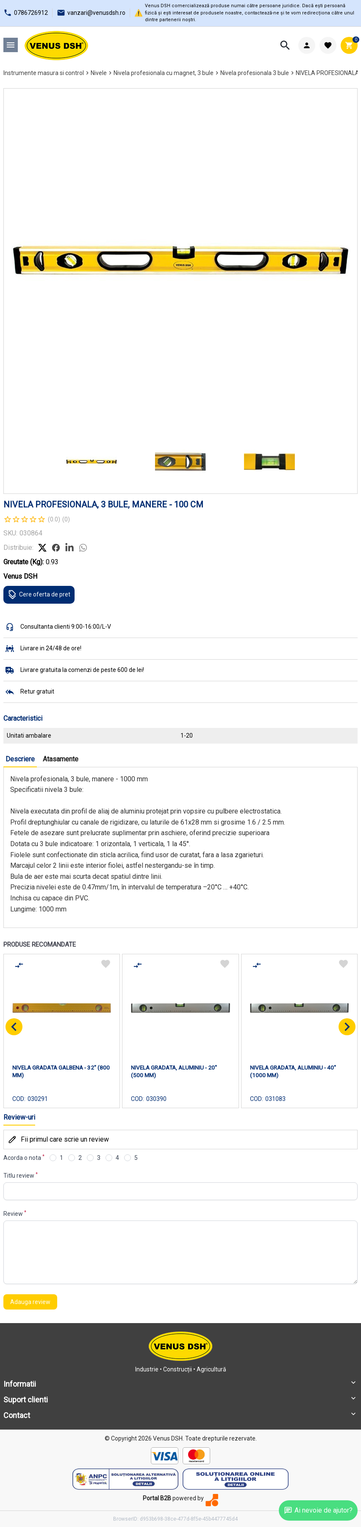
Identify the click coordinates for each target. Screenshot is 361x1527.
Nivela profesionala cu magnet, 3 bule (164, 73)
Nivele (99, 73)
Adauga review (30, 1302)
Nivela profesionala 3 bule (254, 73)
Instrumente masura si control (43, 73)
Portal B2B (157, 1498)
